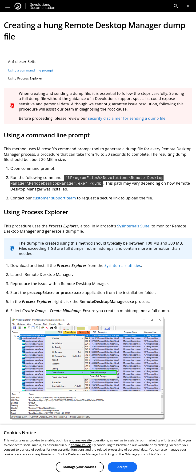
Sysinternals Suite (133, 226)
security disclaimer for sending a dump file (126, 118)
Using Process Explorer (25, 78)
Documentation (42, 6)
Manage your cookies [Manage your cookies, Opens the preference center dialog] (79, 467)
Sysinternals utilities (122, 265)
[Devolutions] (18, 6)
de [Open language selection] (187, 6)
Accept (122, 467)
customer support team (54, 198)
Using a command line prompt (30, 70)
